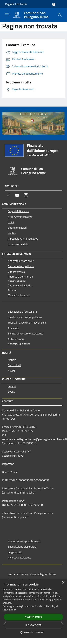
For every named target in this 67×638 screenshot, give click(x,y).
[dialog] (33, 608)
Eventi (11, 392)
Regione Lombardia (16, 4)
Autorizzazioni (16, 339)
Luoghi (12, 386)
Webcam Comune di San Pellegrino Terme (32, 574)
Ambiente (13, 328)
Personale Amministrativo (23, 238)
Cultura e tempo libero (21, 266)
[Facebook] (8, 195)
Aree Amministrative (20, 217)
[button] (33, 632)
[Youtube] (17, 195)
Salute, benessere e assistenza (25, 333)
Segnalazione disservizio (22, 546)
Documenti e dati (18, 244)
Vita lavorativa (16, 272)
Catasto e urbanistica (20, 285)
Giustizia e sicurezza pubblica (25, 317)
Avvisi (11, 371)
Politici (12, 233)
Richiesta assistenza (19, 557)
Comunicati (14, 365)
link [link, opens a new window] (14, 609)
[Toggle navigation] (7, 15)
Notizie (12, 360)
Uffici (11, 222)
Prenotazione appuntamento (24, 541)
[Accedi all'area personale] (53, 4)
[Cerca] (60, 15)
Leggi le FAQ (15, 552)
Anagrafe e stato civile (21, 261)
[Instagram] (26, 195)
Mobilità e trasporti (19, 295)
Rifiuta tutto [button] (33, 625)
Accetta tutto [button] (33, 616)
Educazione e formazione (22, 312)
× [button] (63, 582)
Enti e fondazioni (17, 228)
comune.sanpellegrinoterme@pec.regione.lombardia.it (34, 439)
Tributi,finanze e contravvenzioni (27, 322)
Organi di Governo (18, 211)
